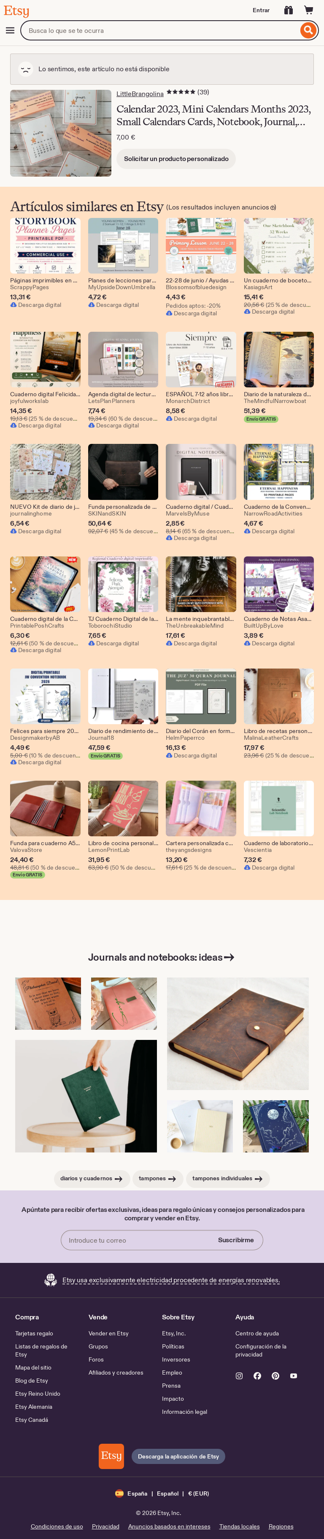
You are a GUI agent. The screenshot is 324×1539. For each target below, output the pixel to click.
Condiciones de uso (57, 1526)
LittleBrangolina (140, 94)
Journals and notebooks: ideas (162, 957)
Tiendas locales (239, 1526)
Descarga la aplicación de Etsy (178, 1456)
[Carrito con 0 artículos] (309, 10)
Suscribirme (236, 1240)
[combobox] (159, 30)
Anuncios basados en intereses (169, 1526)
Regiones (281, 1526)
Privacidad (105, 1526)
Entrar (261, 10)
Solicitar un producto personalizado (176, 159)
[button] (162, 1493)
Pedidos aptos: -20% (193, 305)
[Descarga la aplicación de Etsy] (111, 1456)
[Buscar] (308, 30)
